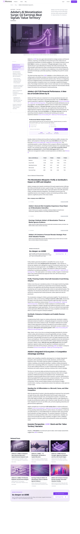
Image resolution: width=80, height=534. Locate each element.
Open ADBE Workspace (61, 250)
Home (12, 4)
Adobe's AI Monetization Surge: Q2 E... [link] (26, 4)
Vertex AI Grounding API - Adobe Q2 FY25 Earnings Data (52, 114)
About (21, 1)
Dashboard (74, 1)
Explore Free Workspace (61, 129)
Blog (25, 1)
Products (16, 1)
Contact (68, 1)
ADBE (35, 59)
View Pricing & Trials (61, 254)
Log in (63, 1)
